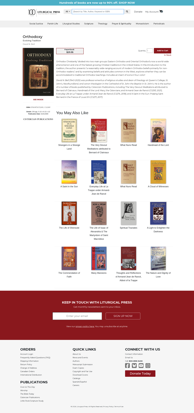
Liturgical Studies (71, 24)
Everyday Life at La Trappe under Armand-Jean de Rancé (99, 190)
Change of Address (28, 368)
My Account (152, 11)
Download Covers (80, 375)
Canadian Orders (27, 371)
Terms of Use (118, 406)
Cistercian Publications (30, 397)
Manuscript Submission (83, 364)
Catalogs (76, 378)
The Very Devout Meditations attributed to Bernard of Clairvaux (98, 149)
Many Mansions (98, 273)
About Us (77, 354)
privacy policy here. (85, 326)
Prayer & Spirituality (121, 24)
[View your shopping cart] (160, 11)
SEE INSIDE (38, 99)
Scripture (88, 24)
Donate (138, 11)
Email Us (129, 357)
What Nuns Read (128, 145)
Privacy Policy (108, 406)
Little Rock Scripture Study (32, 401)
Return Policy (26, 364)
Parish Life (52, 24)
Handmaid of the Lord (158, 145)
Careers (76, 385)
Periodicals (159, 24)
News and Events (80, 357)
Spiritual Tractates (128, 228)
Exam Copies (78, 368)
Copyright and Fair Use (82, 371)
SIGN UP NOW (123, 316)
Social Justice (36, 24)
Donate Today (140, 373)
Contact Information (134, 354)
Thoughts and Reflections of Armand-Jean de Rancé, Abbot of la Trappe (128, 277)
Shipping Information (29, 361)
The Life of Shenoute (69, 228)
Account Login (26, 354)
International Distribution (31, 375)
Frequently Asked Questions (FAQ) (35, 357)
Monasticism (142, 24)
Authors (76, 361)
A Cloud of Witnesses (158, 186)
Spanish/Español (80, 382)
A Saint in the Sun (69, 186)
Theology (102, 24)
